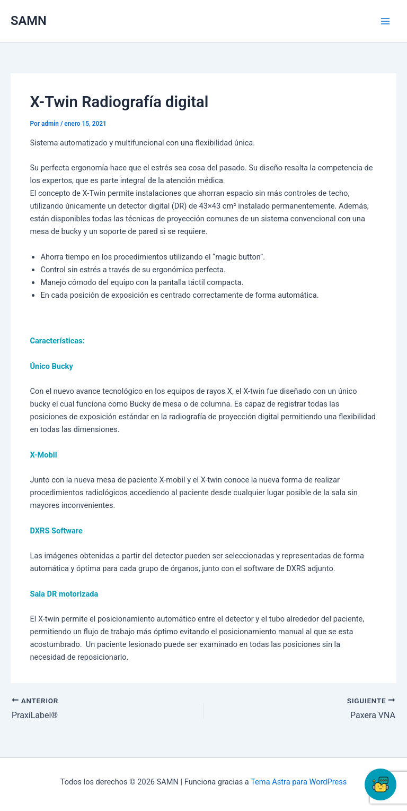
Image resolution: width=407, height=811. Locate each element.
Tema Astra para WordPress (299, 782)
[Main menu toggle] (385, 21)
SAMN (29, 20)
